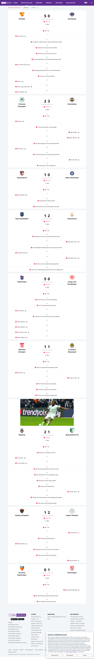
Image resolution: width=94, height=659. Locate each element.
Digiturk (10, 622)
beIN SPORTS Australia (14, 631)
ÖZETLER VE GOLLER (26, 3)
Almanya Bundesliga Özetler (77, 625)
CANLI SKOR (59, 3)
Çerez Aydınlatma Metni (70, 651)
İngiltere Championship (37, 641)
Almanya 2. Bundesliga (37, 643)
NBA (49, 619)
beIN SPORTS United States (15, 627)
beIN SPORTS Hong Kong (14, 633)
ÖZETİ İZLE (48, 21)
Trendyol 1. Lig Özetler (76, 621)
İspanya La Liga (35, 637)
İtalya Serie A (34, 639)
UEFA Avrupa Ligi (35, 628)
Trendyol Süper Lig (36, 617)
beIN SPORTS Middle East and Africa (17, 642)
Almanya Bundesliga (36, 632)
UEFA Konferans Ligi (36, 630)
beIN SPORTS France (13, 629)
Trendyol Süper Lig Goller (76, 617)
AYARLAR (85, 655)
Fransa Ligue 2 (35, 646)
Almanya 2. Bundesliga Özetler (78, 630)
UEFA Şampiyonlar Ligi (36, 625)
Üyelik (9, 650)
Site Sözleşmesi (29, 650)
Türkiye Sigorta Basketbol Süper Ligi (57, 617)
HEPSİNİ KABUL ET (55, 655)
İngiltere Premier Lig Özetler (77, 623)
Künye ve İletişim (39, 650)
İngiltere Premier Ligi (36, 623)
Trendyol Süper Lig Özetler (77, 619)
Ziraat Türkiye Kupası (36, 621)
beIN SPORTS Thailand (14, 636)
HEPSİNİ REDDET (69, 655)
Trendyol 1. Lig (35, 619)
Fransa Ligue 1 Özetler (76, 628)
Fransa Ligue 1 (35, 634)
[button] (6, 3)
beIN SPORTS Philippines (14, 638)
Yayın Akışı (15, 650)
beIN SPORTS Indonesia (14, 640)
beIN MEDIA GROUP (13, 624)
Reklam (21, 650)
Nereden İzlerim (12, 652)
